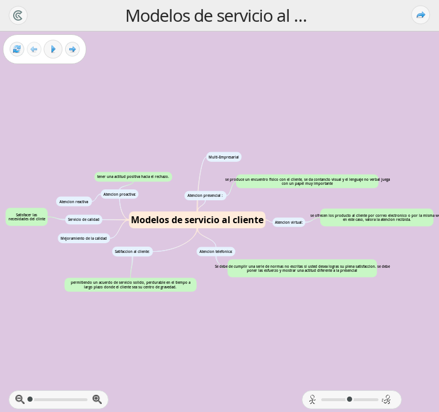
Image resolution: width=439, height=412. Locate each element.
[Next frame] (72, 49)
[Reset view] (17, 49)
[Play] (53, 49)
